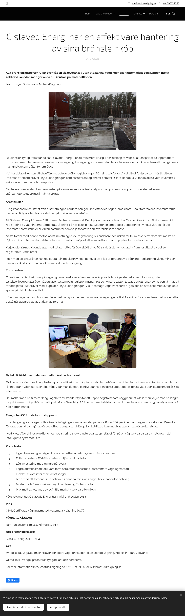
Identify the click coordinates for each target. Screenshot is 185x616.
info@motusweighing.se (144, 3)
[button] (170, 13)
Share (13, 580)
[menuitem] (83, 13)
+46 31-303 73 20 (171, 3)
